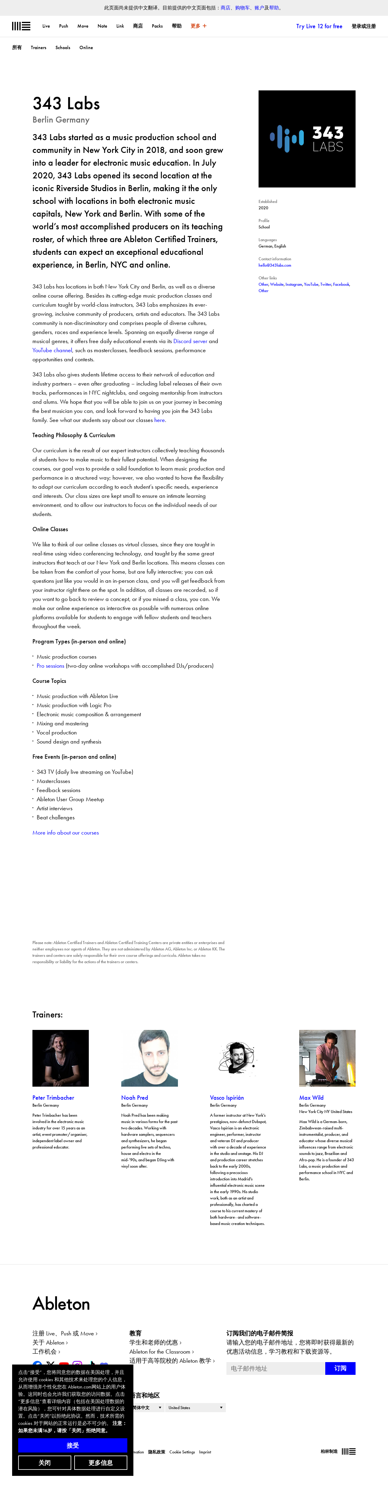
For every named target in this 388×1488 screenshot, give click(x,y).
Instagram (294, 284)
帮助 (274, 8)
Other (263, 284)
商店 (225, 8)
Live (46, 26)
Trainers (38, 47)
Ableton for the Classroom (159, 1351)
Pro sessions (50, 666)
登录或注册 (364, 26)
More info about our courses (65, 832)
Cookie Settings (182, 1452)
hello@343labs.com (275, 265)
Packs (157, 26)
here (159, 420)
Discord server (190, 341)
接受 (73, 1445)
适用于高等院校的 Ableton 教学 (170, 1361)
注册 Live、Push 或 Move (63, 1333)
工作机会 (44, 1351)
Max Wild (311, 1098)
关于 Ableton (48, 1342)
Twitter (325, 284)
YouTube (311, 284)
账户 (259, 8)
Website (277, 284)
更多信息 (101, 1463)
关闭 (44, 1463)
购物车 (242, 8)
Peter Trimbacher (53, 1098)
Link (120, 26)
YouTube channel (52, 350)
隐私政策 (156, 1452)
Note (102, 26)
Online (86, 47)
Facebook (341, 284)
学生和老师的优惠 (153, 1342)
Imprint (205, 1452)
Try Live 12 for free (319, 26)
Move (83, 26)
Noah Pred (134, 1098)
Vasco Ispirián (227, 1098)
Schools (62, 47)
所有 (17, 47)
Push (63, 26)
